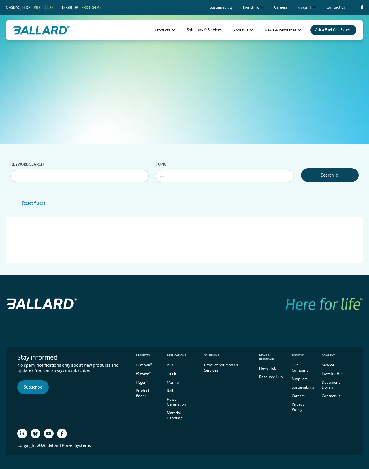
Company (328, 355)
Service (328, 365)
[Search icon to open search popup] (362, 7)
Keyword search (27, 164)
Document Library (331, 385)
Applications (176, 355)
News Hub (267, 368)
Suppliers (300, 379)
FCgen (142, 382)
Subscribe (33, 387)
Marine (173, 382)
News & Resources (266, 357)
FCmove (144, 365)
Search (330, 175)
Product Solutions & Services (221, 368)
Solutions (211, 355)
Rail (170, 390)
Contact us (331, 396)
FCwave (143, 373)
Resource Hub (271, 377)
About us (298, 355)
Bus (170, 365)
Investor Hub (333, 373)
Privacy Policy (298, 407)
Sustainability (303, 387)
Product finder (143, 393)
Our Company (300, 368)
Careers (298, 396)
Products (143, 355)
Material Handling (174, 416)
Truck (171, 373)
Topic (161, 164)
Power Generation (176, 402)
